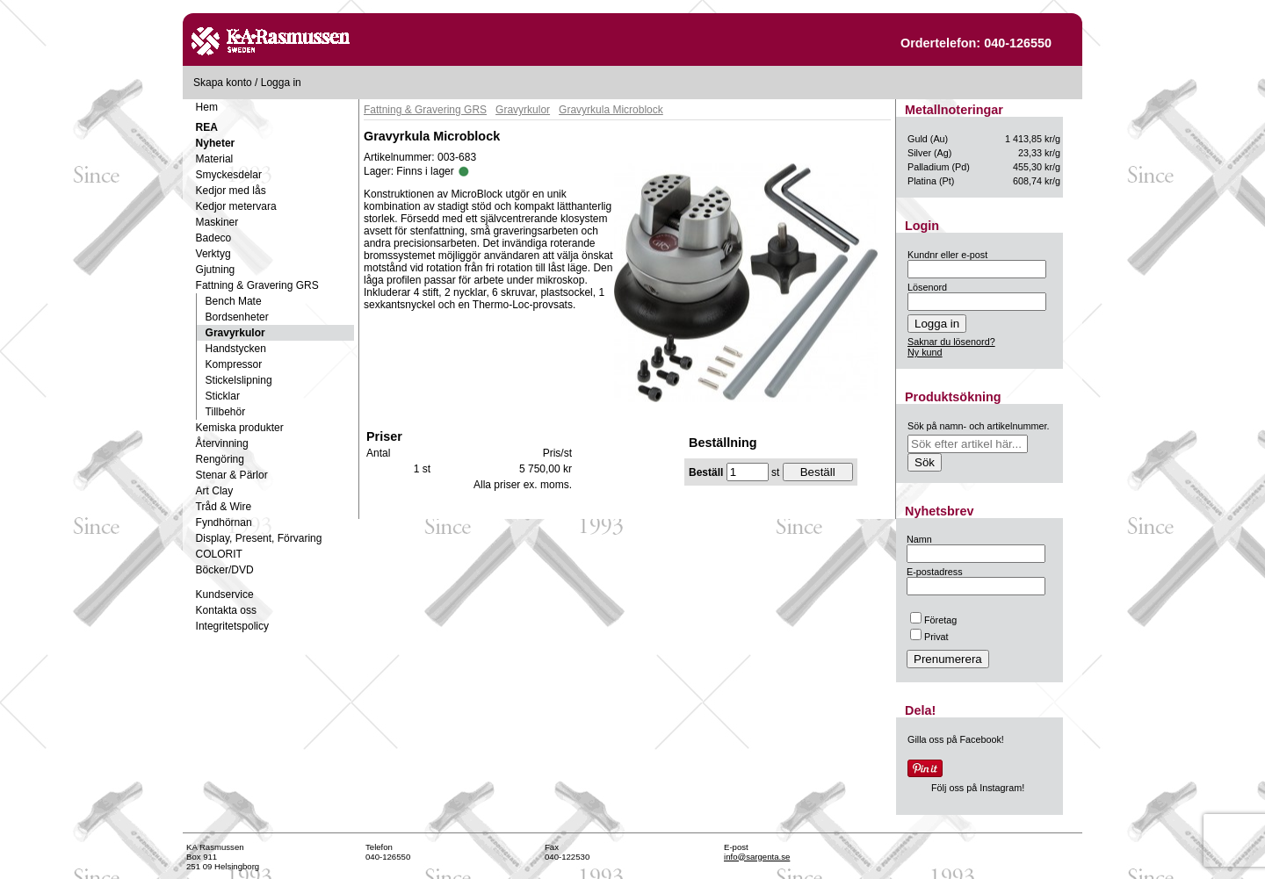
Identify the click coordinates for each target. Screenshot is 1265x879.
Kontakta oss (226, 610)
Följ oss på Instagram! (977, 787)
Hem (207, 107)
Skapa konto (222, 82)
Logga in (281, 82)
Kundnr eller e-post (947, 254)
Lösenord (927, 287)
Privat (929, 636)
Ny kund (925, 352)
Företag (933, 620)
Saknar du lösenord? (951, 341)
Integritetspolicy (232, 626)
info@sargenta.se (757, 856)
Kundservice (225, 594)
